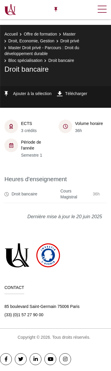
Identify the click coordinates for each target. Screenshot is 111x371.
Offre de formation (40, 34)
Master (69, 34)
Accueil (11, 34)
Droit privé (69, 40)
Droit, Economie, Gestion (31, 40)
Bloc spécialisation (25, 60)
